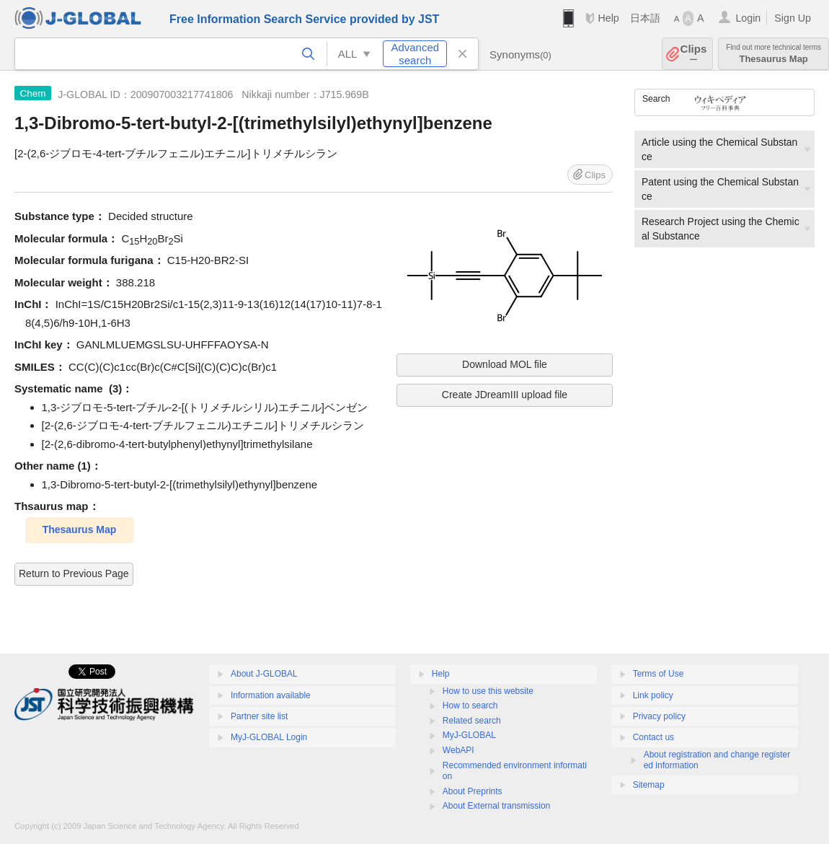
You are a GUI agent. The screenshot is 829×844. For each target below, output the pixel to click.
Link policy (653, 695)
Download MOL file (504, 364)
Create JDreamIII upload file (504, 394)
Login (748, 18)
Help (608, 18)
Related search (472, 721)
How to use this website (488, 691)
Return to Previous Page (74, 573)
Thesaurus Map (773, 53)
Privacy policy (659, 716)
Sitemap (649, 785)
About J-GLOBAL (264, 674)
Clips (694, 54)
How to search (470, 705)
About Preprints (472, 791)
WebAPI (458, 750)
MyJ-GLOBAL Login (269, 737)
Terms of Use (658, 674)
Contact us (653, 737)
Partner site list (259, 716)
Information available (271, 695)
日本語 (645, 18)
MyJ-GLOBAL (469, 735)
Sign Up (792, 18)
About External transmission (496, 806)
